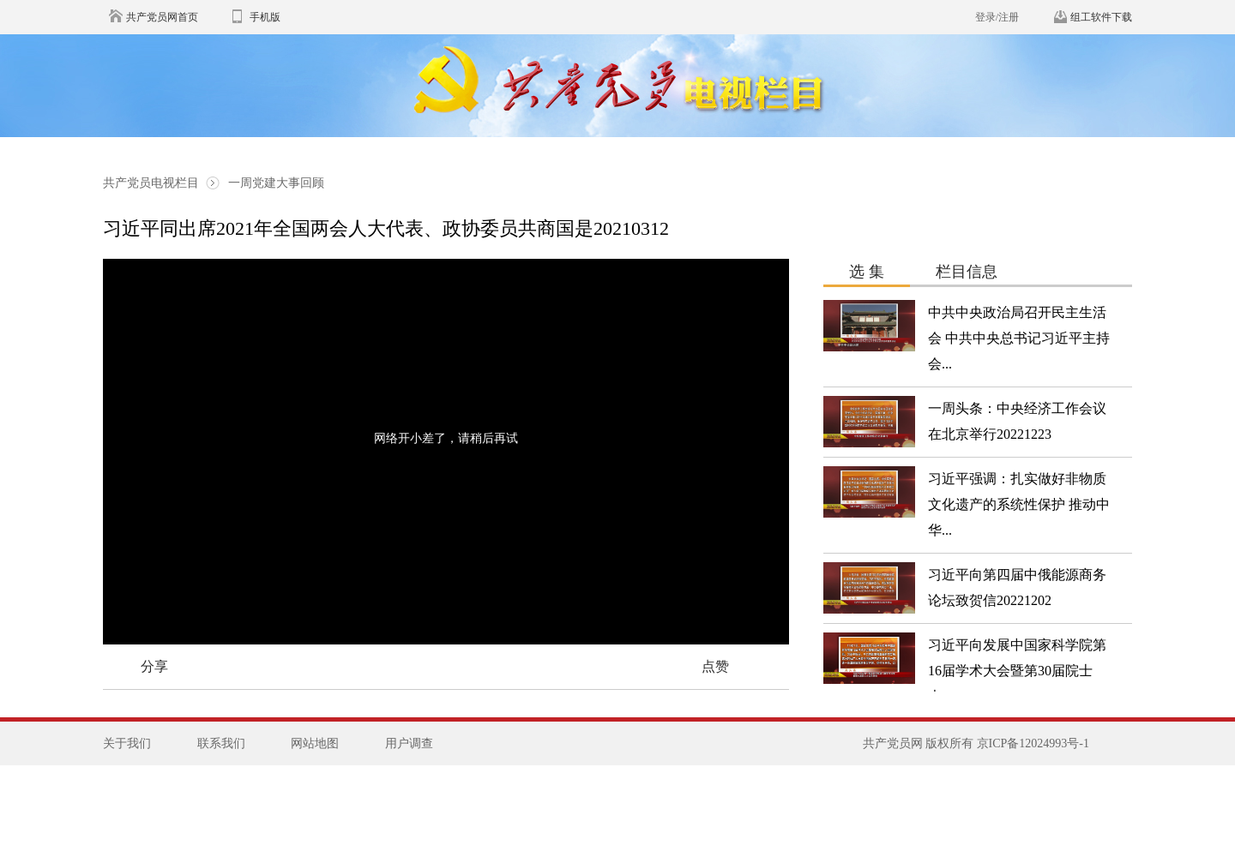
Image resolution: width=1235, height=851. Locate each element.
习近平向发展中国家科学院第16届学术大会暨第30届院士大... (1017, 671)
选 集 (866, 271)
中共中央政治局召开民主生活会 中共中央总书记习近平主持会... (1019, 338)
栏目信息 (966, 271)
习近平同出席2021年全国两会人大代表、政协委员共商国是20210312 (386, 228)
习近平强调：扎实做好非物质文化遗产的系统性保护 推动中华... (1019, 504)
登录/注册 (997, 17)
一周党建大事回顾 (276, 183)
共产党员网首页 (162, 17)
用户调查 (409, 743)
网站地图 (315, 743)
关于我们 (127, 743)
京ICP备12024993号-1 (1033, 743)
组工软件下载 (1101, 17)
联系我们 (221, 743)
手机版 (265, 17)
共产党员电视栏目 (152, 183)
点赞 (715, 666)
